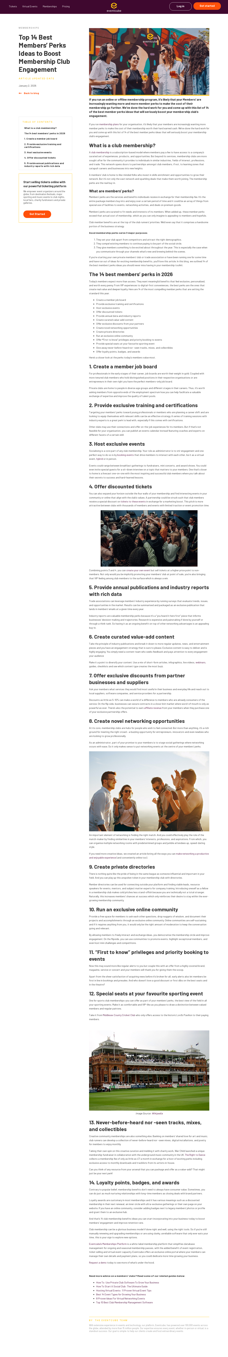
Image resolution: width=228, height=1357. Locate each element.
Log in (180, 6)
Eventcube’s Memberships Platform (108, 1243)
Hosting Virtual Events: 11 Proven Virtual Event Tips (123, 1290)
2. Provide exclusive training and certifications (42, 145)
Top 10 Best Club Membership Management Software (124, 1302)
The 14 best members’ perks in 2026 (44, 133)
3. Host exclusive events (38, 152)
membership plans (109, 124)
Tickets (13, 6)
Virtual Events (29, 6)
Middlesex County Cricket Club (119, 1015)
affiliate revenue (153, 707)
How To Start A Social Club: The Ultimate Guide (121, 1286)
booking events (125, 454)
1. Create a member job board (40, 138)
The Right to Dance (195, 1154)
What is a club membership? (40, 127)
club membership (100, 152)
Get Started (37, 213)
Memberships (50, 6)
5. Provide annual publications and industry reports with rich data (44, 164)
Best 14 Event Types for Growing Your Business (121, 1294)
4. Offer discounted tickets (40, 157)
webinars (200, 662)
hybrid (99, 458)
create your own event (138, 570)
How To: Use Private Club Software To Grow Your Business (127, 1282)
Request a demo (98, 1262)
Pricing (66, 6)
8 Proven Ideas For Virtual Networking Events (120, 1298)
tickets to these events (133, 501)
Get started (207, 5)
